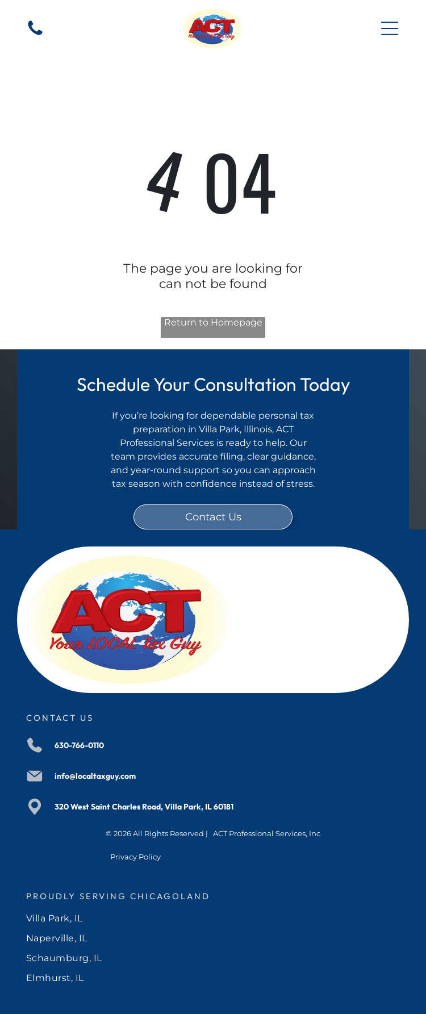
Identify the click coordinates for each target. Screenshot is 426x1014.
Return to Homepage (213, 322)
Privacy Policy (135, 856)
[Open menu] (389, 28)
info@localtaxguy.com (95, 776)
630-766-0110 (79, 745)
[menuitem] (213, 918)
